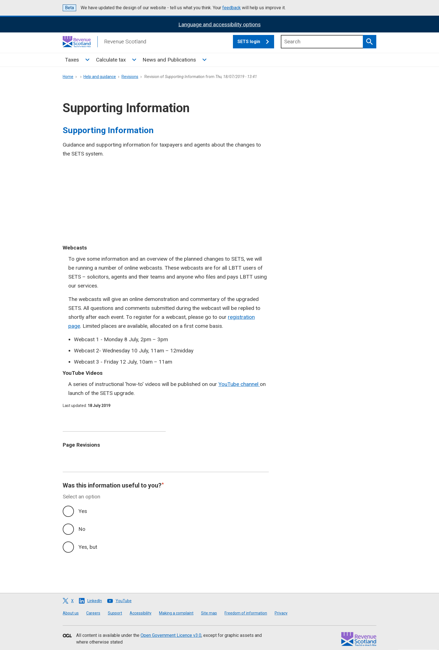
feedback (231, 7)
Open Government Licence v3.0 (171, 635)
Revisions (130, 76)
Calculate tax (111, 59)
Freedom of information (246, 613)
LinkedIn (94, 601)
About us (71, 613)
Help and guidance (99, 76)
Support (115, 613)
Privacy (281, 613)
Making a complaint (176, 613)
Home (68, 76)
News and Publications (169, 59)
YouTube (124, 601)
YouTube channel (239, 384)
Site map (209, 613)
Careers (93, 613)
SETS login (255, 41)
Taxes (72, 59)
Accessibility (140, 613)
